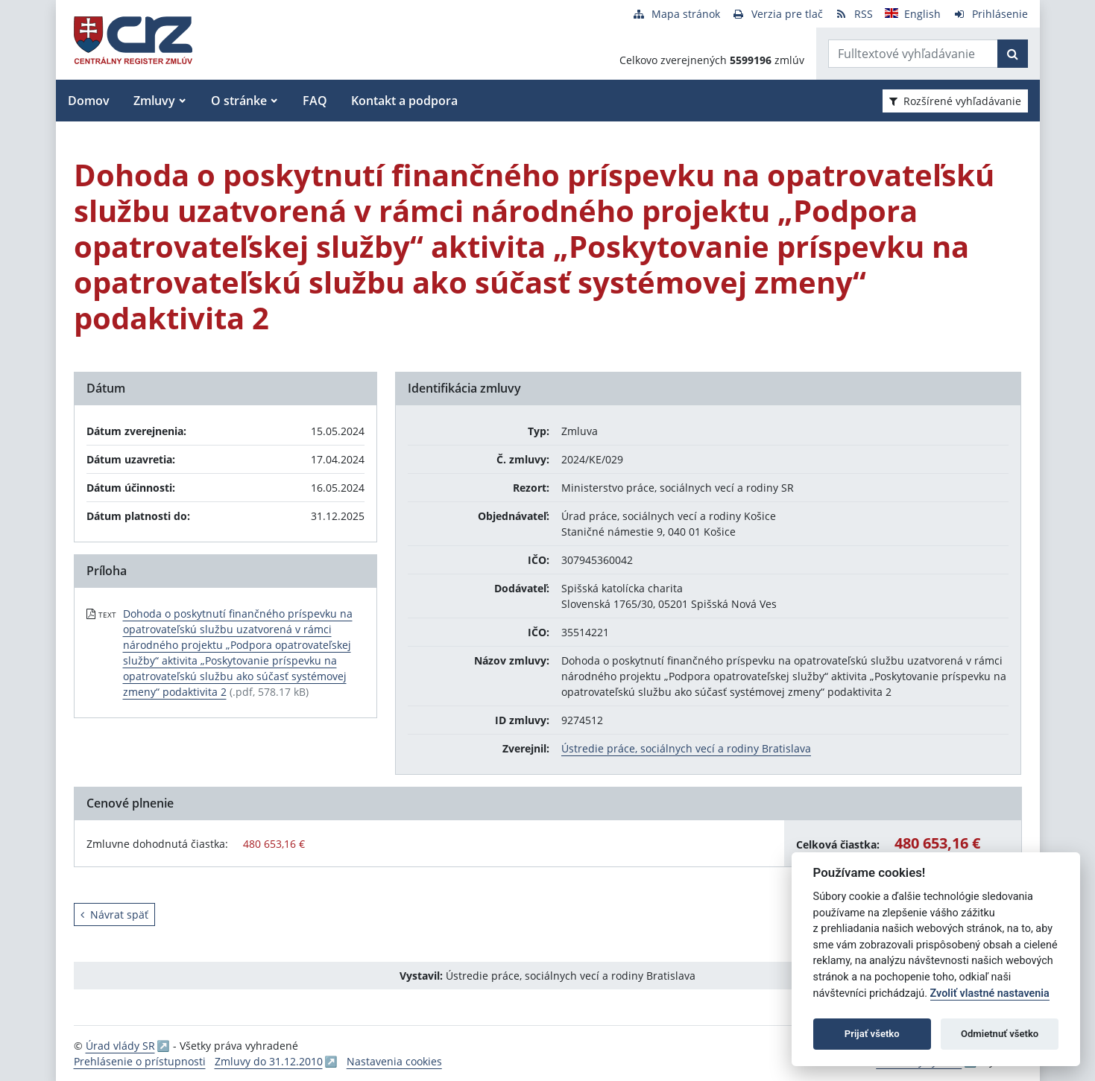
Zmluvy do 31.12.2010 (269, 1061)
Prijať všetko (872, 1033)
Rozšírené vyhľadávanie (955, 101)
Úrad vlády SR (120, 1046)
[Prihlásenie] (990, 14)
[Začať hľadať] (1012, 53)
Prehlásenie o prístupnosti (140, 1061)
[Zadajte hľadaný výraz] (913, 53)
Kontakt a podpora (404, 100)
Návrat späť (114, 914)
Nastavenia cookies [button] (394, 1061)
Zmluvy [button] (154, 100)
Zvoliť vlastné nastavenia (990, 993)
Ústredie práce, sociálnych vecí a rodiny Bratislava (686, 748)
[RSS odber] (854, 14)
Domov (89, 100)
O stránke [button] (239, 100)
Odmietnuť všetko (999, 1033)
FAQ (315, 100)
